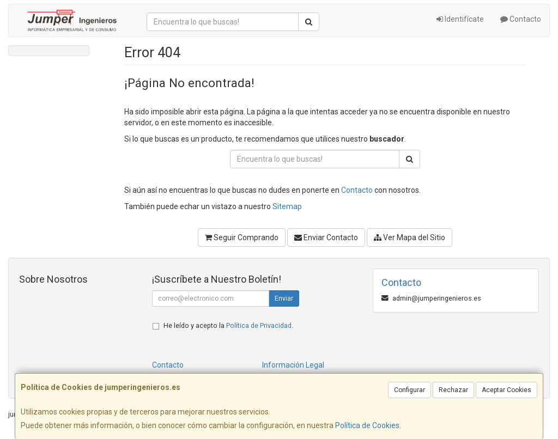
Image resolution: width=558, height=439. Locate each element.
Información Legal (293, 365)
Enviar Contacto (326, 237)
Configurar (409, 390)
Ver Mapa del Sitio (409, 237)
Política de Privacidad (259, 325)
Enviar (284, 298)
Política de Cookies (367, 425)
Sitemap (287, 206)
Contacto (520, 19)
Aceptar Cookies (506, 390)
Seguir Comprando (241, 237)
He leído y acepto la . (228, 325)
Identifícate (460, 19)
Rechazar (453, 390)
